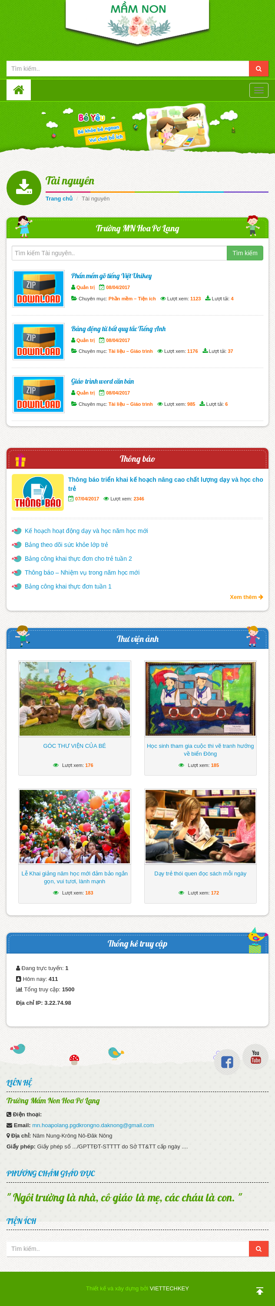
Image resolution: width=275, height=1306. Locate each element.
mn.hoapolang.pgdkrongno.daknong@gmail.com (93, 1125)
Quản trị (85, 287)
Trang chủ (59, 198)
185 (215, 765)
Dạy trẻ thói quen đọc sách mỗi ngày (200, 873)
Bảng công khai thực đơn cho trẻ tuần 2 (78, 558)
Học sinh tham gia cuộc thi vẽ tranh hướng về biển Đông (200, 750)
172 (215, 892)
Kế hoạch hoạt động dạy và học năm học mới (86, 530)
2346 (138, 498)
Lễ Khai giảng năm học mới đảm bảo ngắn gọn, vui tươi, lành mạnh (74, 877)
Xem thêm (246, 597)
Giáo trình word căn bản (102, 381)
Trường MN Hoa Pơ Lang (137, 228)
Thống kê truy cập (137, 943)
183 (89, 892)
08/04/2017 (118, 287)
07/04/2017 (87, 498)
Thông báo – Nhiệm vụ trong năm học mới (82, 572)
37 (230, 351)
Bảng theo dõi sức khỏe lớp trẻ (66, 544)
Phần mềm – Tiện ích (132, 298)
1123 (195, 298)
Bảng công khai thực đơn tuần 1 (68, 586)
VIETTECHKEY (169, 1288)
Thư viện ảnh (138, 638)
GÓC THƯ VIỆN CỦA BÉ (74, 746)
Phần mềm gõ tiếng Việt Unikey (111, 275)
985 (191, 404)
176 (89, 765)
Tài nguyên (70, 180)
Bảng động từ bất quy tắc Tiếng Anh (118, 328)
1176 (192, 351)
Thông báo (138, 458)
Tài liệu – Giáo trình (131, 351)
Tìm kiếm (245, 253)
